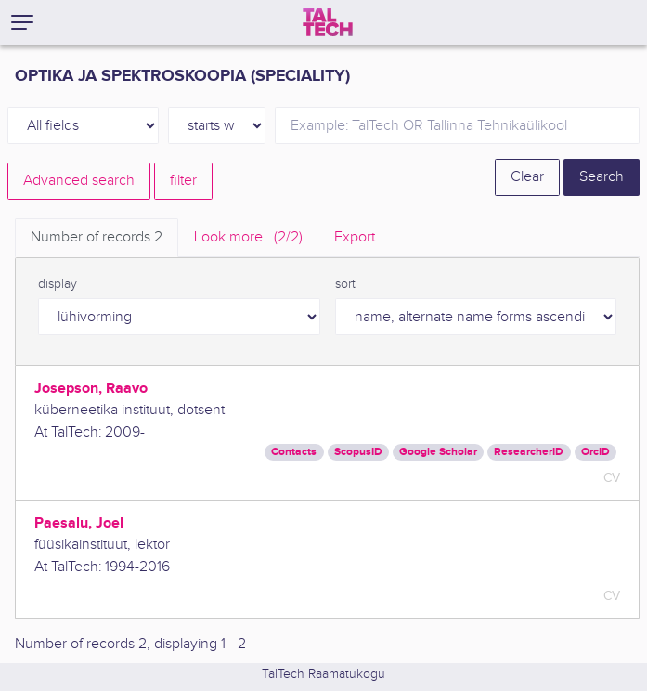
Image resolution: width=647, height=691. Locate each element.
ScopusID (358, 452)
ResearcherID (528, 452)
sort (345, 284)
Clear (527, 177)
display (57, 284)
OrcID (595, 452)
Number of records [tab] (96, 237)
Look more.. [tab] (248, 237)
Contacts (294, 452)
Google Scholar (438, 452)
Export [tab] (354, 237)
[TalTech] (328, 22)
